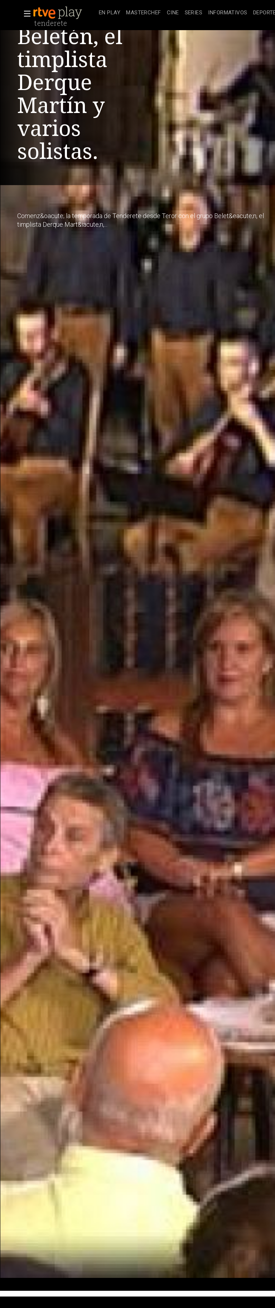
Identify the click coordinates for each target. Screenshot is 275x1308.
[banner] (64, 13)
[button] (25, 14)
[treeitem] (109, 13)
